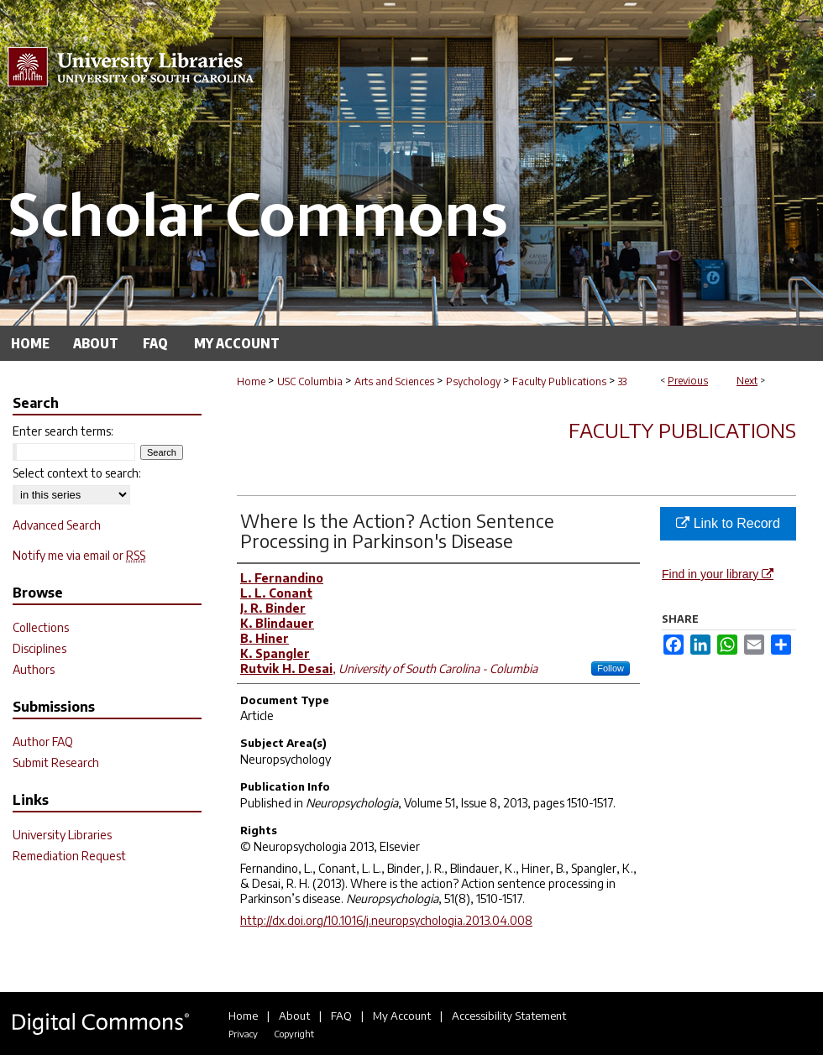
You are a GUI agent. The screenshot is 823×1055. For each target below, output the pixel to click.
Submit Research (56, 762)
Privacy (243, 1033)
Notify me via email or (79, 555)
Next (747, 380)
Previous (688, 380)
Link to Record (728, 523)
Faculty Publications (559, 381)
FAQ (341, 1015)
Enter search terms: (63, 431)
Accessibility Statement (509, 1015)
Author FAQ (43, 741)
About (294, 1015)
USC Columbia (310, 381)
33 (622, 381)
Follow (610, 668)
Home (251, 381)
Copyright (294, 1033)
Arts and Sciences (394, 381)
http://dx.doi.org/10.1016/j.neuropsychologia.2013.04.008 (386, 920)
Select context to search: (77, 473)
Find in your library (717, 574)
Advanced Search (57, 525)
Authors (34, 669)
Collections (41, 627)
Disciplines (39, 648)
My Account (402, 1015)
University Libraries (62, 835)
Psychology (473, 381)
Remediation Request (69, 856)
